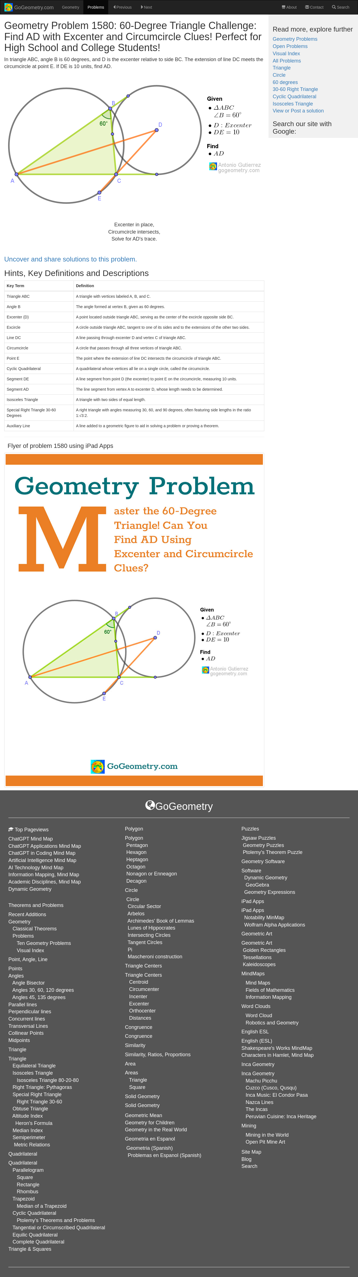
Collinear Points (26, 1033)
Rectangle (28, 1184)
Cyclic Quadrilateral (294, 96)
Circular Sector (144, 906)
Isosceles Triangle (293, 104)
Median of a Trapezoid (42, 1206)
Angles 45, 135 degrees (38, 997)
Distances (140, 1018)
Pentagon (137, 845)
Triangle (282, 68)
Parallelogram (28, 1170)
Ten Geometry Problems (44, 943)
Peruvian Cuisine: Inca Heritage (281, 1116)
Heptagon (137, 859)
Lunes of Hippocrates (151, 928)
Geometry (70, 7)
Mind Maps (258, 983)
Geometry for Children (150, 1122)
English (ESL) (256, 1041)
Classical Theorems (35, 929)
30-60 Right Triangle (295, 89)
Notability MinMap (264, 917)
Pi (130, 949)
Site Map (251, 1152)
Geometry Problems (295, 39)
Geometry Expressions (269, 892)
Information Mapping (268, 997)
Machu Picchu (261, 1081)
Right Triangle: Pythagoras (42, 1087)
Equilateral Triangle (34, 1066)
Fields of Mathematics (270, 990)
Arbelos (136, 913)
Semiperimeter (29, 1137)
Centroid (138, 982)
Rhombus (27, 1191)
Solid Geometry (142, 1105)
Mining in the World (267, 1135)
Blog (246, 1159)
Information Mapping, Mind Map (43, 874)
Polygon (134, 838)
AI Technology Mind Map (35, 867)
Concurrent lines (26, 1019)
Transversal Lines (28, 1026)
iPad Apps (252, 910)
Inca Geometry (257, 1073)
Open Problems (290, 46)
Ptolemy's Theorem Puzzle (272, 852)
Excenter (139, 1004)
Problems (96, 7)
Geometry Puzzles (263, 845)
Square (25, 1177)
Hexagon (136, 852)
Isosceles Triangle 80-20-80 (48, 1080)
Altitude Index (27, 1116)
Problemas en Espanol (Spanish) (164, 1155)
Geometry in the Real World (156, 1129)
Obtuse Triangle (30, 1109)
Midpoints (19, 1040)
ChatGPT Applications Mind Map (44, 846)
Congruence (138, 1036)
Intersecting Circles (149, 935)
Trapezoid (24, 1199)
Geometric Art (256, 943)
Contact (314, 7)
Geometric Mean (143, 1115)
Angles (16, 976)
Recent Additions (27, 914)
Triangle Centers (143, 975)
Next (146, 7)
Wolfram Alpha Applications (274, 925)
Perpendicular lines (29, 1011)
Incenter (138, 996)
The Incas (257, 1109)
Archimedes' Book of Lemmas (161, 921)
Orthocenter (142, 1011)
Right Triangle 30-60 (39, 1102)
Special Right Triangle (37, 1094)
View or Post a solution (298, 111)
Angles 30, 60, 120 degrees (43, 990)
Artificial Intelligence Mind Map (42, 860)
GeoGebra (257, 885)
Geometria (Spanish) (149, 1148)
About (289, 7)
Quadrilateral (22, 1163)
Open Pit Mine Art (265, 1142)
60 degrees (285, 82)
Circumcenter (144, 989)
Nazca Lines (259, 1102)
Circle (279, 75)
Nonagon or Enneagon (151, 874)
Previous (121, 7)
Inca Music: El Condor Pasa (277, 1095)
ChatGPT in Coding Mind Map (42, 853)
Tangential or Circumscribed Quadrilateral (59, 1227)
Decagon (136, 881)
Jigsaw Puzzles (258, 838)
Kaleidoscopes (259, 964)
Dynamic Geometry (29, 889)
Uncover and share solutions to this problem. (70, 259)
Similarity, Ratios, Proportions (158, 1054)
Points (15, 968)
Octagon (135, 867)
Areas (131, 1073)
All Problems (287, 61)
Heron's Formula (33, 1123)
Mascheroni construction (155, 956)
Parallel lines (22, 1004)
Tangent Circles (145, 942)
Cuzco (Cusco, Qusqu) (271, 1088)
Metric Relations (32, 1145)
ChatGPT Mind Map (30, 839)
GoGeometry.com (29, 7)
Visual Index (286, 53)
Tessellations (257, 957)
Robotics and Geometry (272, 1023)
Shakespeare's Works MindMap (276, 1048)
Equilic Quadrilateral (35, 1235)
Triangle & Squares (29, 1249)
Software (251, 870)
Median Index (28, 1130)
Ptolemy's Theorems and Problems (56, 1220)
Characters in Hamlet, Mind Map (277, 1055)
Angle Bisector (28, 983)
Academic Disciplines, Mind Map (44, 882)
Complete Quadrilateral (38, 1242)
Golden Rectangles (264, 950)
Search (340, 7)
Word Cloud (259, 1015)
